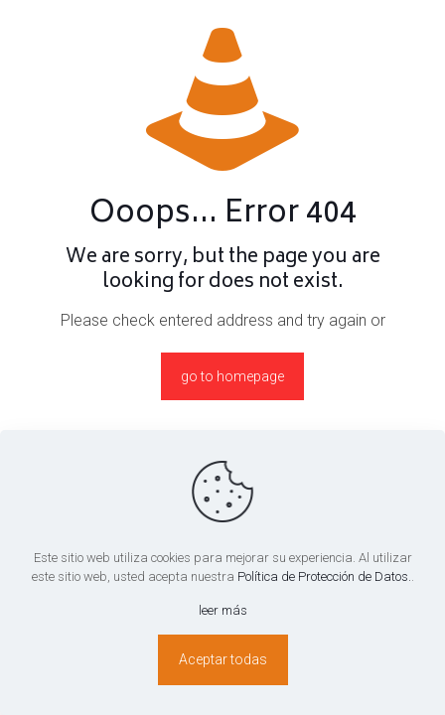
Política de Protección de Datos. (324, 576)
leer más (223, 610)
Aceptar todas (223, 659)
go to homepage (232, 376)
